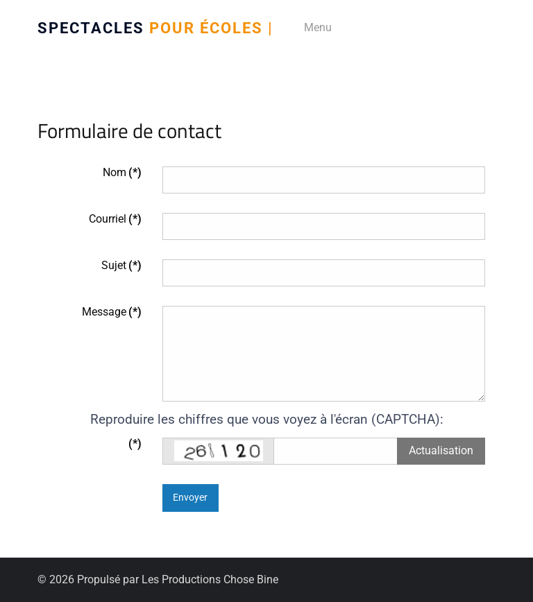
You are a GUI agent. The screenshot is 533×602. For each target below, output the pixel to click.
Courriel (115, 218)
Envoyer (190, 498)
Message (112, 311)
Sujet (121, 265)
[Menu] (313, 27)
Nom (122, 172)
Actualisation (441, 450)
